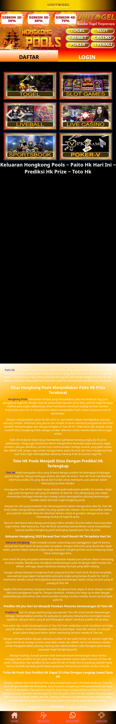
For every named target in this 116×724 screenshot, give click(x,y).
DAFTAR (29, 56)
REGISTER (43, 717)
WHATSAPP (72, 717)
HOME (14, 717)
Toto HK (10, 472)
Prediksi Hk (11, 612)
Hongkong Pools (17, 399)
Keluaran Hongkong (18, 542)
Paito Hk (10, 370)
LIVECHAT (101, 717)
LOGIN (86, 56)
